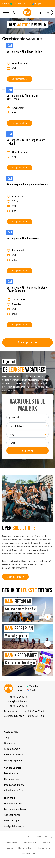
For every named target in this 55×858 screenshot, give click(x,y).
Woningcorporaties (14, 760)
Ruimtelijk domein (13, 754)
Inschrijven (45, 12)
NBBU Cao (46, 842)
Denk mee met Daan (15, 809)
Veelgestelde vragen (14, 826)
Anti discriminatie (28, 853)
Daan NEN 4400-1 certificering (40, 837)
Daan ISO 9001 (12, 842)
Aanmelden (27, 450)
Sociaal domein (12, 749)
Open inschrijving (15, 577)
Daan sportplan (12, 779)
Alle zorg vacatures (27, 342)
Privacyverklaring (43, 848)
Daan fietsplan (11, 773)
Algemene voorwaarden (14, 837)
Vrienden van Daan (14, 790)
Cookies (10, 848)
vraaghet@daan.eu (18, 701)
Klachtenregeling (24, 848)
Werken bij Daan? (30, 842)
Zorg (6, 737)
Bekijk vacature (20, 79)
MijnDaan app (11, 820)
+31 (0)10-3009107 (18, 696)
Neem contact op (13, 803)
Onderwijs (9, 743)
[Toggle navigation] (6, 12)
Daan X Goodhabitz (14, 784)
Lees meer (47, 617)
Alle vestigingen (12, 814)
